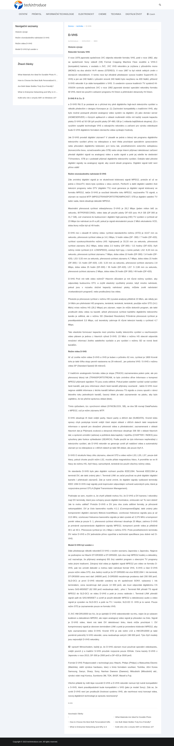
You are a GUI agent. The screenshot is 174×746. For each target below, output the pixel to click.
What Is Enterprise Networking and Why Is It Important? (38, 92)
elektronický (86, 14)
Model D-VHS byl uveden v (26, 49)
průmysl (36, 14)
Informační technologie (60, 14)
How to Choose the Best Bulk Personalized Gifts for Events (38, 80)
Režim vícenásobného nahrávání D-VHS (32, 38)
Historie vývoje (21, 32)
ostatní (23, 14)
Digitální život (134, 14)
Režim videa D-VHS (23, 43)
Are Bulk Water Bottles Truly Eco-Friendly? (133, 722)
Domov (71, 26)
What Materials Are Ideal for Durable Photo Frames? (38, 75)
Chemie (102, 14)
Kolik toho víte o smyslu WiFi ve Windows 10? (134, 727)
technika (116, 14)
